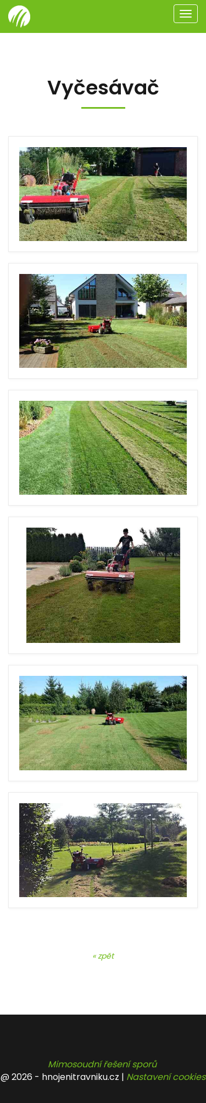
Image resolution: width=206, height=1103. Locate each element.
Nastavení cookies (165, 1077)
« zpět (103, 955)
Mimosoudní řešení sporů (102, 1064)
